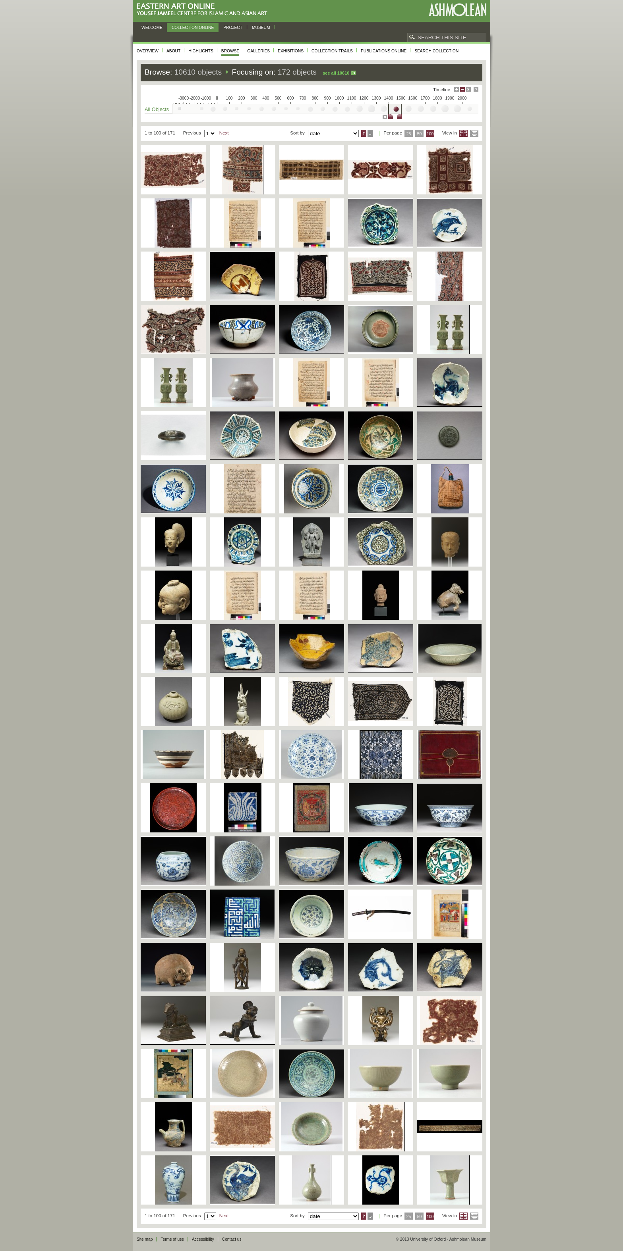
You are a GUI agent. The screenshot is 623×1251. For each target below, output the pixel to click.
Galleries (258, 51)
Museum (261, 27)
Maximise (456, 89)
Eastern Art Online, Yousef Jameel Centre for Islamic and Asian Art (204, 9)
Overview (148, 51)
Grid (463, 133)
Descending (370, 133)
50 (419, 134)
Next (224, 133)
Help (476, 89)
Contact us (232, 1239)
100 (430, 134)
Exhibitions (291, 51)
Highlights (200, 51)
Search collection (436, 51)
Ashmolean (457, 9)
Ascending (363, 133)
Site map (145, 1239)
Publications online (383, 51)
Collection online (193, 27)
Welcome (152, 27)
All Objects (157, 109)
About (173, 51)
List (474, 133)
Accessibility (203, 1239)
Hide (468, 89)
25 (408, 134)
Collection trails (332, 51)
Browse (230, 51)
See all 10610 (336, 73)
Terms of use (172, 1239)
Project (232, 27)
